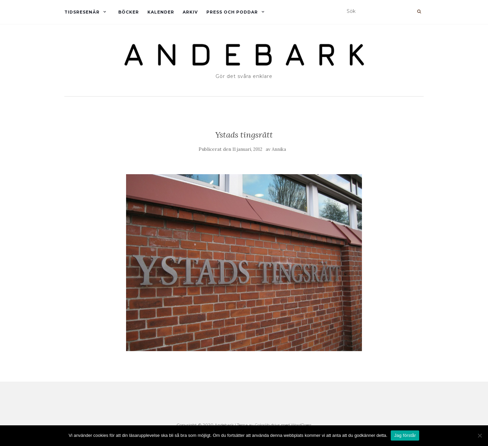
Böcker (128, 12)
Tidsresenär (82, 12)
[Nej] (479, 435)
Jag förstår (405, 435)
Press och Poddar (232, 12)
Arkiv (190, 12)
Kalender (160, 12)
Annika (279, 149)
